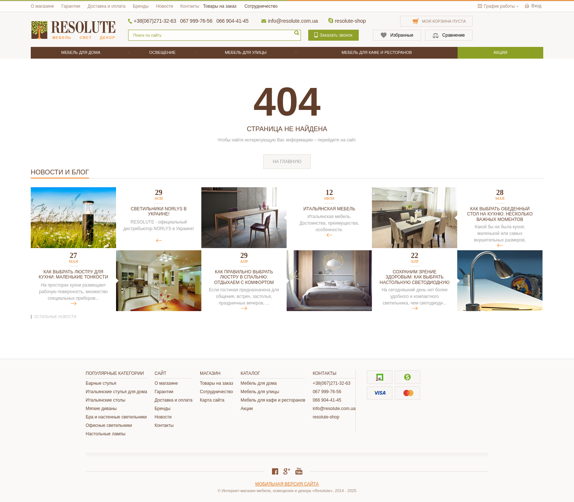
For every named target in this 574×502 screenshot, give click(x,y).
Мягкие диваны (101, 408)
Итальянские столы (105, 400)
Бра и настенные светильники (116, 417)
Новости (164, 6)
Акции (247, 408)
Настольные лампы (106, 433)
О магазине (42, 6)
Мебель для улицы (260, 391)
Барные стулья (101, 383)
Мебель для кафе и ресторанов (273, 400)
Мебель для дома (259, 383)
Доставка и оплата (106, 6)
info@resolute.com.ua (293, 21)
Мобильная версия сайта (286, 484)
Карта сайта (212, 400)
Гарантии (70, 6)
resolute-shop (350, 21)
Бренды (141, 6)
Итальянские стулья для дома (116, 391)
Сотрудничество (261, 6)
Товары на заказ (219, 6)
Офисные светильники (109, 425)
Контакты (190, 6)
